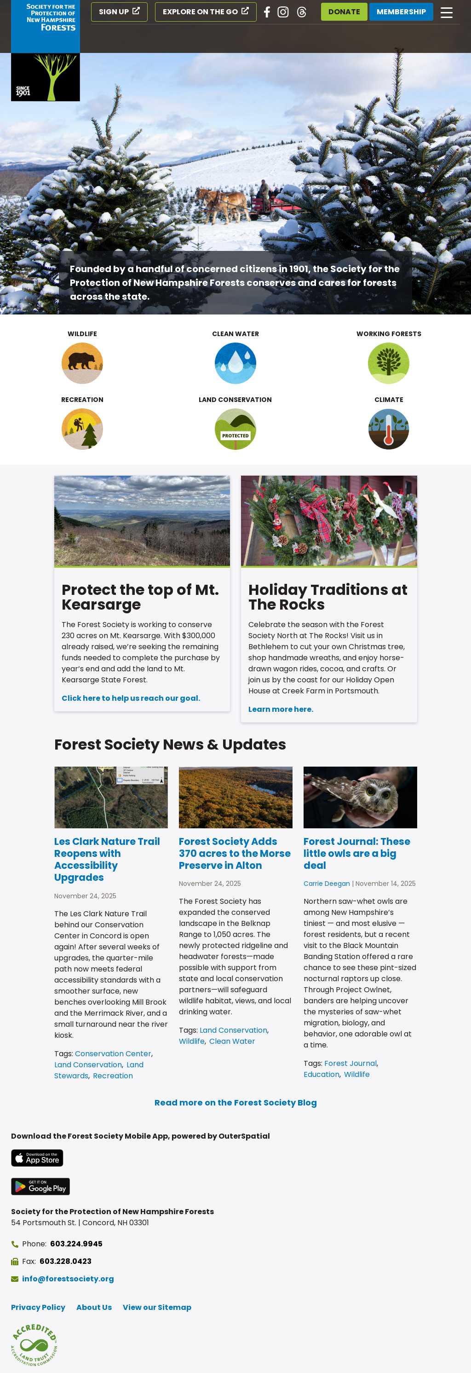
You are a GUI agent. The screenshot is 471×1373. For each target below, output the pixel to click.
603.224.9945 (76, 1244)
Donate (344, 11)
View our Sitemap (157, 1307)
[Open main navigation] (447, 12)
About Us (94, 1307)
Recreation (113, 1075)
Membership (401, 11)
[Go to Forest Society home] (45, 50)
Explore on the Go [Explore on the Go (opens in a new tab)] (200, 11)
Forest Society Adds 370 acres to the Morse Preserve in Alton (235, 854)
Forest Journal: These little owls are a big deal (357, 854)
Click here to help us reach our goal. (131, 698)
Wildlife (192, 1041)
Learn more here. (280, 709)
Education (321, 1074)
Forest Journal (350, 1063)
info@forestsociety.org (68, 1279)
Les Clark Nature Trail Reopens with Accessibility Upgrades (107, 859)
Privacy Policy (38, 1307)
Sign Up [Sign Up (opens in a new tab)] (114, 11)
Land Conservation (88, 1064)
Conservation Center (113, 1053)
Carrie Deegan (327, 883)
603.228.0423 (66, 1261)
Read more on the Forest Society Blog (236, 1102)
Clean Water (232, 1041)
